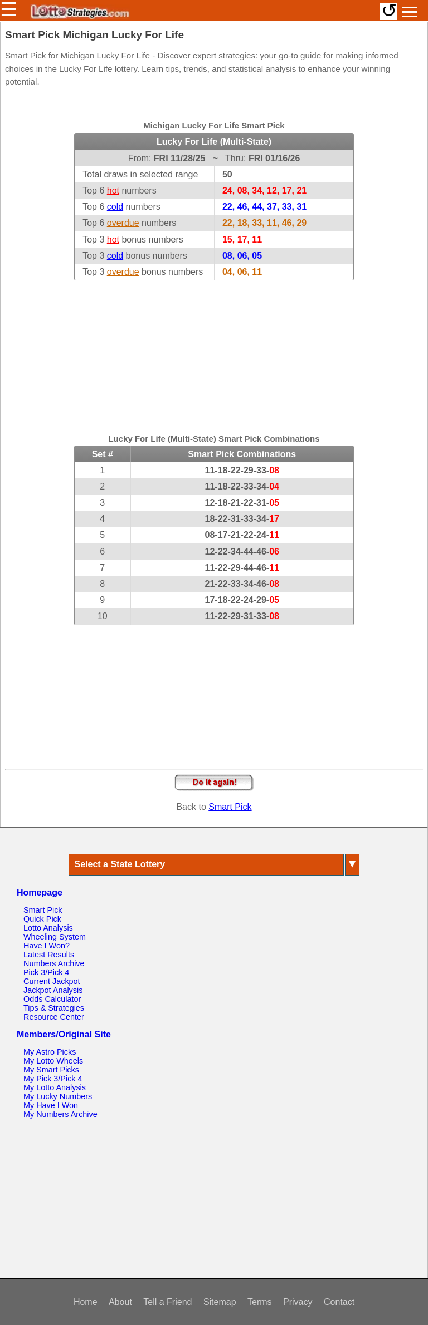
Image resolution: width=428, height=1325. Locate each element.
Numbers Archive (54, 963)
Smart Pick (229, 807)
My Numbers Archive (60, 1114)
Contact (339, 1302)
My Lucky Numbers (57, 1096)
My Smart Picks (51, 1069)
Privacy (297, 1302)
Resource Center (53, 1016)
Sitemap (219, 1302)
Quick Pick (42, 918)
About (120, 1302)
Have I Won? (46, 945)
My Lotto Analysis (54, 1087)
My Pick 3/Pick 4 (52, 1078)
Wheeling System (54, 936)
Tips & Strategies (53, 1007)
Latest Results (48, 954)
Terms (259, 1302)
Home (86, 1302)
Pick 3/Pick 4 (46, 972)
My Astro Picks (49, 1051)
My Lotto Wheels (53, 1060)
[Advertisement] (214, 349)
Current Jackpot (51, 981)
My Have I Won (50, 1105)
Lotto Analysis (48, 927)
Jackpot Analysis (52, 990)
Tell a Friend (167, 1302)
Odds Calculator (52, 999)
